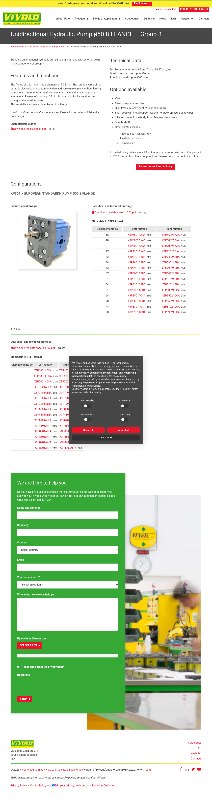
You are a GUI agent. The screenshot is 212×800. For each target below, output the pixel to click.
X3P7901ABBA (136, 270)
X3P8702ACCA (171, 308)
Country (22, 544)
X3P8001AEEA (43, 411)
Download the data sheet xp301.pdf (114, 214)
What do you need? (28, 579)
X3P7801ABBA (136, 264)
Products (22, 48)
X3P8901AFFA (42, 449)
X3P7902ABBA (171, 270)
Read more (140, 3)
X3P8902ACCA (171, 314)
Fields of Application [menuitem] (105, 18)
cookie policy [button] (119, 376)
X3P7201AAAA (137, 253)
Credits (147, 771)
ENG (190, 9)
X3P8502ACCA (171, 297)
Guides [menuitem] (148, 18)
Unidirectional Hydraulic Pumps (43, 48)
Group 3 (64, 48)
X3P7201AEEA (43, 389)
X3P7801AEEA (43, 400)
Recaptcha (23, 676)
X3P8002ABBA (171, 275)
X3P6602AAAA (171, 236)
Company (22, 526)
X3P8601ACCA (137, 303)
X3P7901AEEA (43, 405)
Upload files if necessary (32, 640)
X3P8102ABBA (171, 281)
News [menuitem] (162, 18)
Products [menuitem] (80, 18)
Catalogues (194, 744)
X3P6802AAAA (171, 242)
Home (13, 48)
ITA (206, 9)
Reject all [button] (88, 430)
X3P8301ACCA (137, 292)
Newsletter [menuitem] (187, 18)
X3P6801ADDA (43, 378)
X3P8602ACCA (171, 303)
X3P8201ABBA (136, 286)
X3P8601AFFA (42, 438)
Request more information (154, 168)
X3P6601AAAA (137, 236)
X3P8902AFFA (68, 449)
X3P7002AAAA (171, 247)
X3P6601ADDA (43, 372)
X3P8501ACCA (137, 297)
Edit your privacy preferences (69, 787)
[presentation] (42, 687)
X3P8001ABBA (136, 275)
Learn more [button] (106, 437)
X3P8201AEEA (43, 422)
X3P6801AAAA (137, 242)
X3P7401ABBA (136, 258)
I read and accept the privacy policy (43, 668)
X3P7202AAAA (171, 253)
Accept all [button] (123, 430)
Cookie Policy (38, 787)
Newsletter (195, 755)
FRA (201, 9)
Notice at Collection (103, 787)
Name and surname (28, 509)
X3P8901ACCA (137, 314)
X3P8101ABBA (136, 281)
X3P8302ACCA (171, 292)
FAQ (48, 501)
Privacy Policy (19, 787)
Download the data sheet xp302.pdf (33, 350)
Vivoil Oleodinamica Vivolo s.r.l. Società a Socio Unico (51, 771)
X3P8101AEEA (43, 416)
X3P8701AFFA (42, 444)
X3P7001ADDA (43, 383)
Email (20, 561)
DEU (185, 9)
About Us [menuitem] (61, 18)
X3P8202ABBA (171, 286)
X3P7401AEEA (43, 394)
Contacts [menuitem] (204, 18)
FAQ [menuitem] (173, 18)
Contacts (196, 760)
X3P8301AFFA (42, 427)
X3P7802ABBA (171, 264)
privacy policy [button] (110, 366)
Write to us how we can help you (36, 596)
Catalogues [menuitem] (131, 18)
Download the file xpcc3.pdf (28, 130)
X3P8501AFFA (42, 433)
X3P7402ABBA (171, 258)
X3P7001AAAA (137, 247)
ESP (196, 9)
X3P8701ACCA (137, 308)
